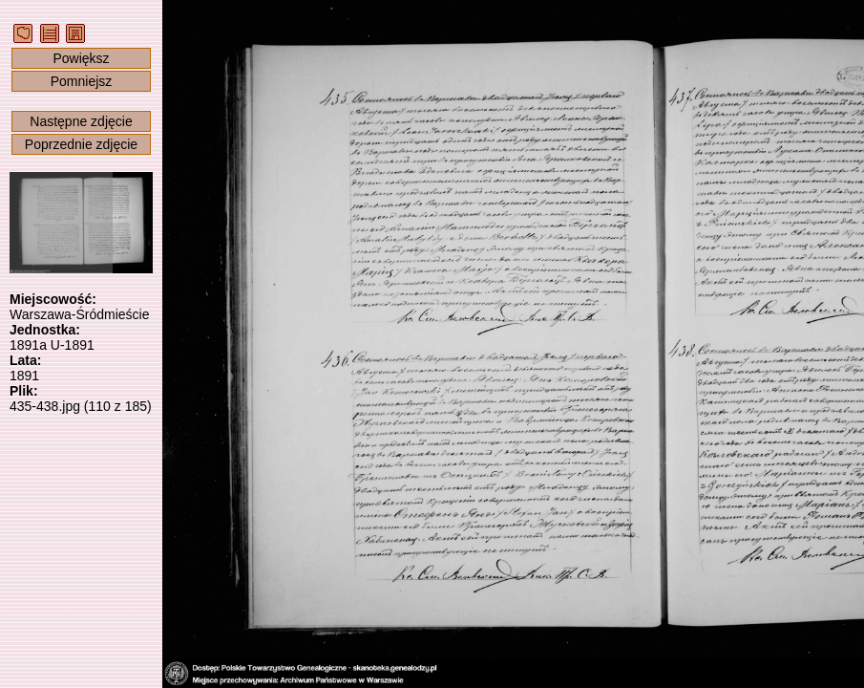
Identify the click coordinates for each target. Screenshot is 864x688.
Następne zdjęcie (81, 121)
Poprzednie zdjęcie (81, 144)
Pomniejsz (82, 81)
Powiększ (81, 58)
